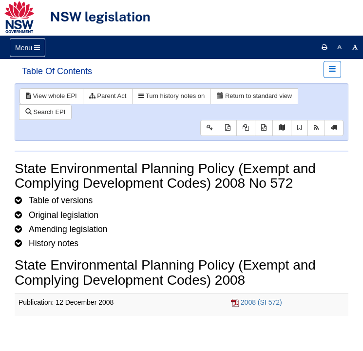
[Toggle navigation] (27, 47)
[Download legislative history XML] (264, 128)
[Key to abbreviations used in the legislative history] (209, 128)
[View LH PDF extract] (245, 128)
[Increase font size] (355, 47)
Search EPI (45, 112)
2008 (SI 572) (261, 302)
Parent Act (108, 95)
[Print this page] (324, 47)
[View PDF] (228, 128)
